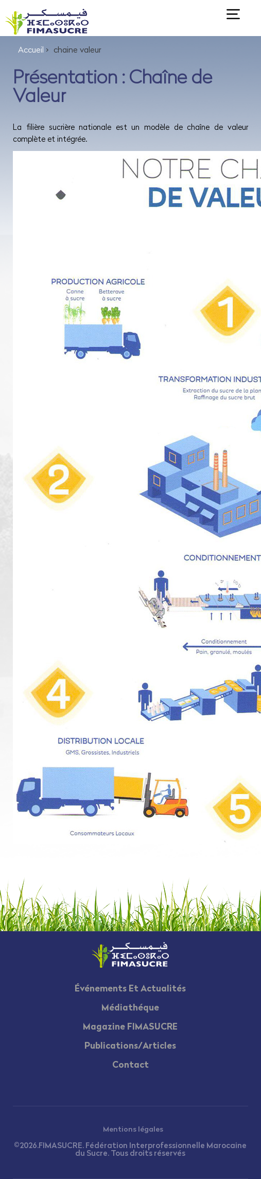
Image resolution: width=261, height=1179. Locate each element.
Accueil (31, 50)
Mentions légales (133, 1130)
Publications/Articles (130, 1046)
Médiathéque (130, 1008)
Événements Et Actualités (130, 989)
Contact (130, 1065)
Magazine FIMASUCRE (130, 1027)
